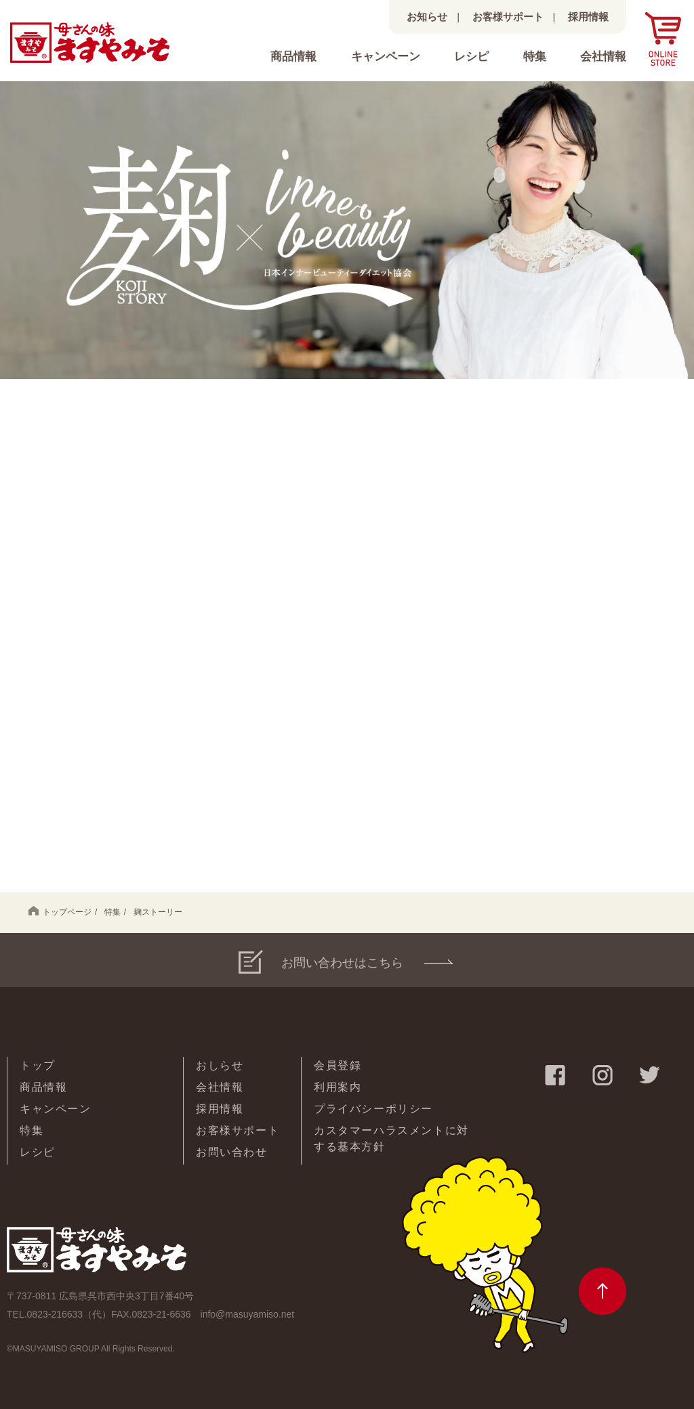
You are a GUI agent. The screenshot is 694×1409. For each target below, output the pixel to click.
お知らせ (427, 16)
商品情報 (293, 56)
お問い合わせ (232, 1152)
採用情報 (588, 16)
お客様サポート (508, 16)
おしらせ (219, 1065)
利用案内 (337, 1087)
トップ (38, 1065)
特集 (534, 56)
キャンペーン (385, 56)
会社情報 (603, 56)
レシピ (471, 56)
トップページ (59, 911)
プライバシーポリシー (373, 1108)
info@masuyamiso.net (248, 1314)
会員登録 (337, 1065)
